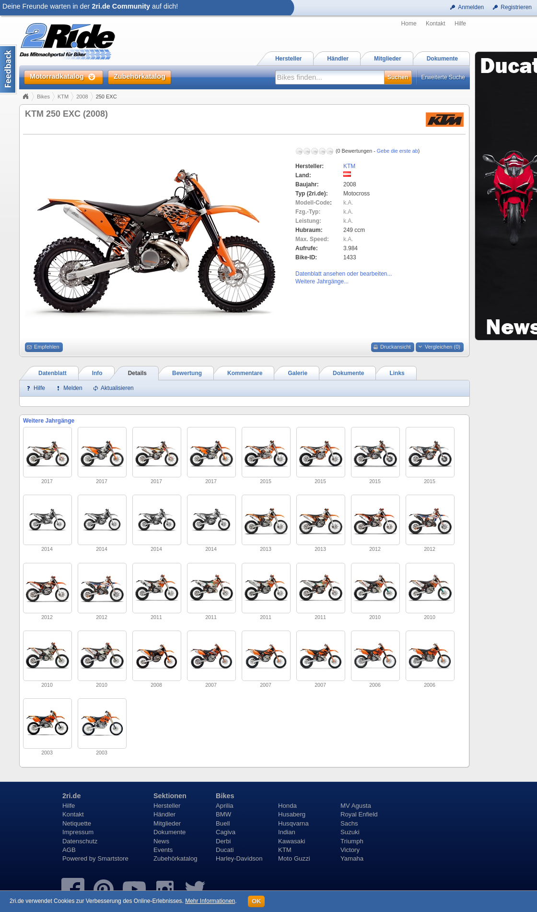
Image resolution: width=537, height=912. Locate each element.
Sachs (349, 823)
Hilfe (460, 23)
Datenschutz (79, 841)
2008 (82, 96)
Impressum (77, 832)
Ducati (224, 849)
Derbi (223, 841)
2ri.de (71, 796)
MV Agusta (355, 805)
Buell (223, 823)
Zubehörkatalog (175, 858)
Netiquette (76, 823)
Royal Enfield (359, 814)
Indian (286, 832)
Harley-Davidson (239, 858)
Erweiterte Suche (443, 77)
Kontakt (435, 23)
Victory (350, 849)
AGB (69, 849)
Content (8, 69)
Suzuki (350, 832)
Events (163, 849)
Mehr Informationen (210, 901)
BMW (223, 814)
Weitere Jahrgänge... (322, 281)
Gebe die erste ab (397, 151)
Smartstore (112, 858)
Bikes (43, 96)
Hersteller (166, 805)
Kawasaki (291, 841)
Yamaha (351, 858)
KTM (63, 96)
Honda (287, 805)
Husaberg (291, 814)
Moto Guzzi (294, 858)
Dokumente (169, 832)
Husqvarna (293, 823)
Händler (164, 814)
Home (409, 23)
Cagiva (225, 832)
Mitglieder (167, 823)
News (161, 841)
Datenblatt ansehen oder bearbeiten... (343, 273)
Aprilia (224, 805)
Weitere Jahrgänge (48, 420)
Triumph (351, 841)
